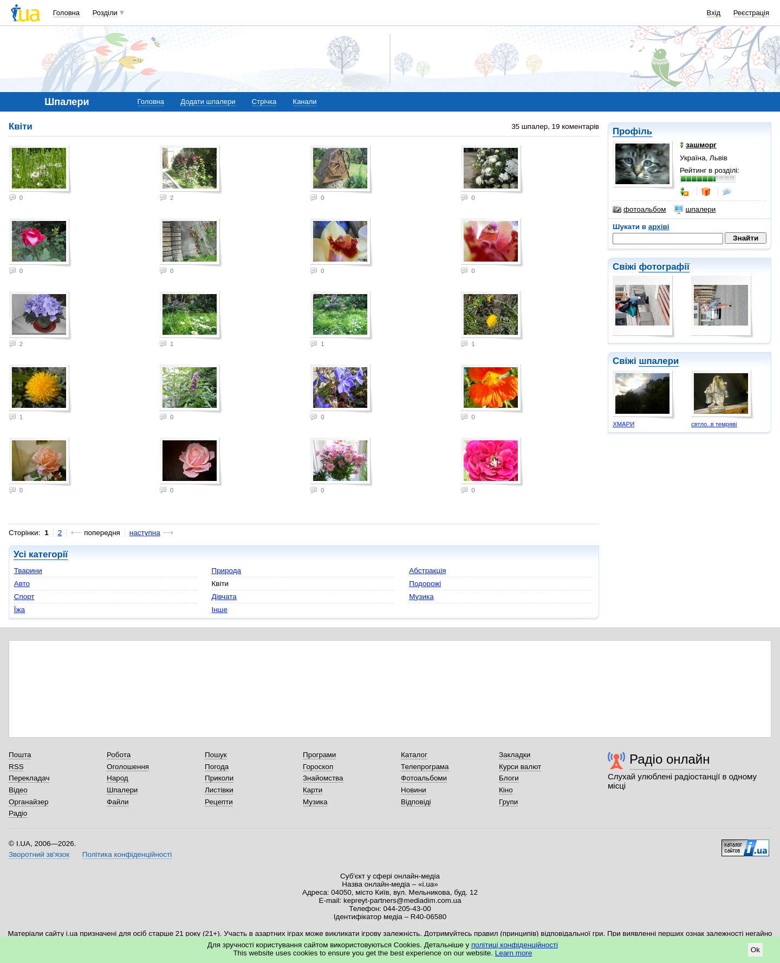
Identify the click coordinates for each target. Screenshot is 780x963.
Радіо (18, 813)
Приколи (219, 778)
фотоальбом (639, 209)
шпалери (695, 209)
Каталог (414, 755)
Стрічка (264, 101)
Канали (305, 101)
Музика (421, 597)
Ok (755, 950)
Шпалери (122, 790)
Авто (22, 584)
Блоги (509, 778)
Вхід (714, 13)
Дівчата (223, 597)
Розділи (105, 13)
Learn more (513, 953)
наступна (144, 533)
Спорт (24, 597)
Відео (18, 790)
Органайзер (28, 802)
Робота (119, 755)
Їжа (19, 610)
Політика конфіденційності (127, 854)
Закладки (514, 755)
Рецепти (219, 802)
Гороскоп (318, 767)
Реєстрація (751, 13)
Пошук (216, 755)
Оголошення (128, 767)
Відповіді (416, 802)
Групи (508, 802)
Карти (312, 790)
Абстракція (427, 571)
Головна (66, 13)
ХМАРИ (623, 424)
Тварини (28, 571)
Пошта (20, 755)
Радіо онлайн (669, 759)
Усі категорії (41, 554)
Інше (219, 610)
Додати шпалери (207, 101)
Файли (118, 802)
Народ (117, 778)
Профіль (632, 131)
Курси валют (520, 767)
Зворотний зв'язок (39, 854)
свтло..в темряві (714, 424)
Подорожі (425, 584)
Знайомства (323, 778)
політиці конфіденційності (514, 945)
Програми (319, 755)
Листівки (219, 790)
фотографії (664, 267)
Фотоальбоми (424, 778)
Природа (226, 571)
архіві (659, 227)
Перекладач (29, 778)
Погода (217, 767)
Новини (413, 790)
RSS (16, 767)
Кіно (506, 790)
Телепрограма (425, 767)
